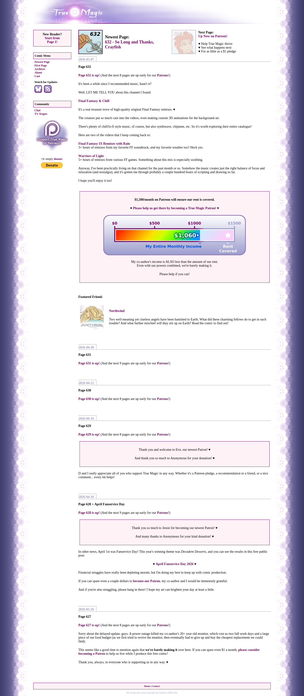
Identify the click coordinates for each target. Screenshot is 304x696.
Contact (156, 686)
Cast (37, 76)
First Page (40, 65)
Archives (39, 69)
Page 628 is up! (89, 513)
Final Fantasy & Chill (93, 101)
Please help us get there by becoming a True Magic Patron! (174, 208)
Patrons (162, 75)
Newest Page (42, 62)
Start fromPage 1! (52, 40)
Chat (37, 110)
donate (58, 159)
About (38, 72)
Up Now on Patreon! (212, 36)
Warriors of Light (91, 156)
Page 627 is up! (89, 625)
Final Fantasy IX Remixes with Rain (104, 143)
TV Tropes (40, 114)
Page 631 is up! (89, 363)
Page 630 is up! (89, 399)
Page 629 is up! (89, 434)
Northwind (116, 311)
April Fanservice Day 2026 (174, 564)
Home (147, 686)
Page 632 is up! (89, 75)
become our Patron (146, 581)
